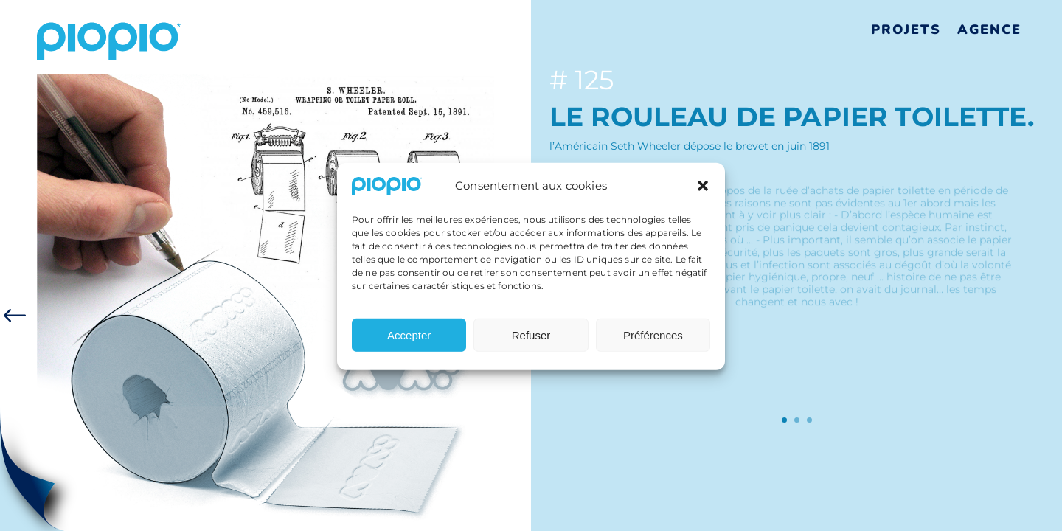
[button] (702, 191)
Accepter (409, 339)
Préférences (653, 339)
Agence (989, 29)
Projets (906, 29)
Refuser (531, 339)
